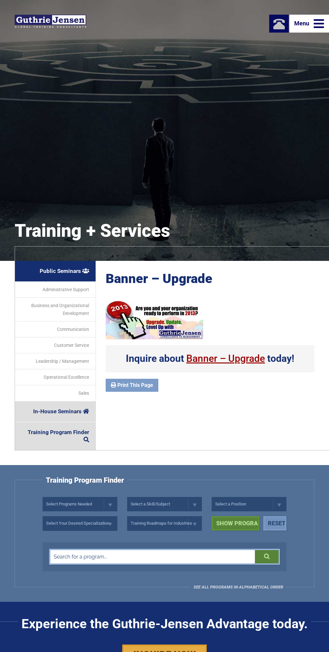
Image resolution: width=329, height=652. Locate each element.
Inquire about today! (210, 358)
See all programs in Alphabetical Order (238, 587)
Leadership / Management (62, 361)
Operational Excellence (66, 377)
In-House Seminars (61, 411)
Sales (83, 393)
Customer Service (71, 345)
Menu (309, 24)
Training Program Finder (58, 435)
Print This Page (132, 385)
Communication (73, 329)
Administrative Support (66, 289)
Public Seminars (64, 271)
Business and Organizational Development (60, 309)
